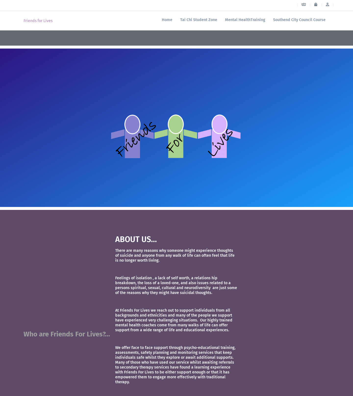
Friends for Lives (38, 20)
